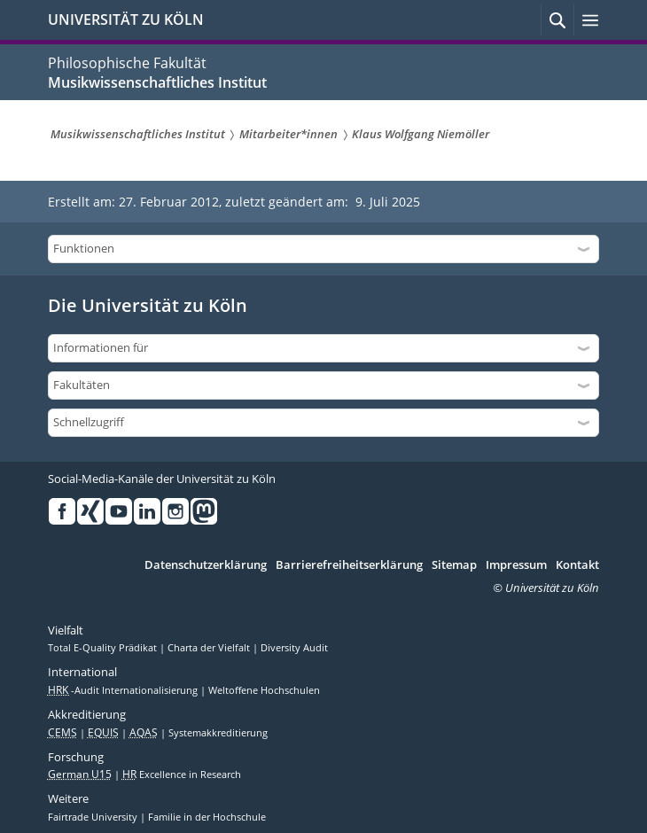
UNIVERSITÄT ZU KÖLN (126, 19)
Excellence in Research (181, 774)
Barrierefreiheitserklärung (349, 565)
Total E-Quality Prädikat (104, 648)
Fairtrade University (94, 817)
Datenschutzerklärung (205, 565)
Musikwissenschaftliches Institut (157, 82)
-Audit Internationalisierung (124, 690)
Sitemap (454, 565)
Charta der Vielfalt (210, 648)
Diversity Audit (294, 648)
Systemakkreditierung (218, 733)
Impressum (516, 565)
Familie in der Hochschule (207, 817)
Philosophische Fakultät (127, 63)
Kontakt (577, 565)
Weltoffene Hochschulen (264, 690)
